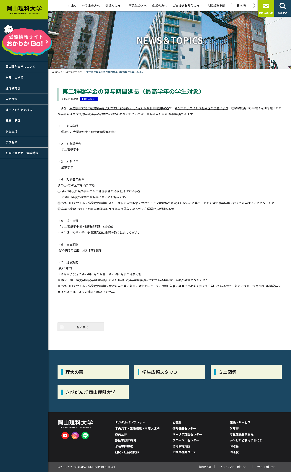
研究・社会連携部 (127, 452)
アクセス (11, 142)
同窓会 (234, 446)
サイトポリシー (267, 467)
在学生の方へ (91, 5)
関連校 (234, 452)
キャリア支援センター (187, 434)
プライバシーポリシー (234, 467)
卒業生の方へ (138, 5)
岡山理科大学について (20, 66)
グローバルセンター (185, 440)
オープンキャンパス (19, 109)
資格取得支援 (181, 446)
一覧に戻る (81, 327)
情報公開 (205, 467)
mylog (72, 5)
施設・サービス (240, 422)
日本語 (241, 5)
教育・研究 (13, 120)
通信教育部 (13, 88)
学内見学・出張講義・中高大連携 (137, 428)
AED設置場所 (216, 5)
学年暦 (234, 428)
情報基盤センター (184, 428)
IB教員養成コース (184, 452)
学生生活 (11, 131)
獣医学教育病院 (125, 440)
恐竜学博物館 (124, 446)
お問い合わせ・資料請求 (22, 153)
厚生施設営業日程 (242, 434)
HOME (58, 72)
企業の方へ (159, 5)
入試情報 (11, 99)
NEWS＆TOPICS (74, 72)
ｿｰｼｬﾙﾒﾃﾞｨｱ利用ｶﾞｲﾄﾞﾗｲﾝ (246, 440)
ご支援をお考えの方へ (187, 5)
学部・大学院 (14, 77)
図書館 (176, 422)
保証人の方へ (114, 5)
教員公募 (121, 434)
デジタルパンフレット (130, 422)
